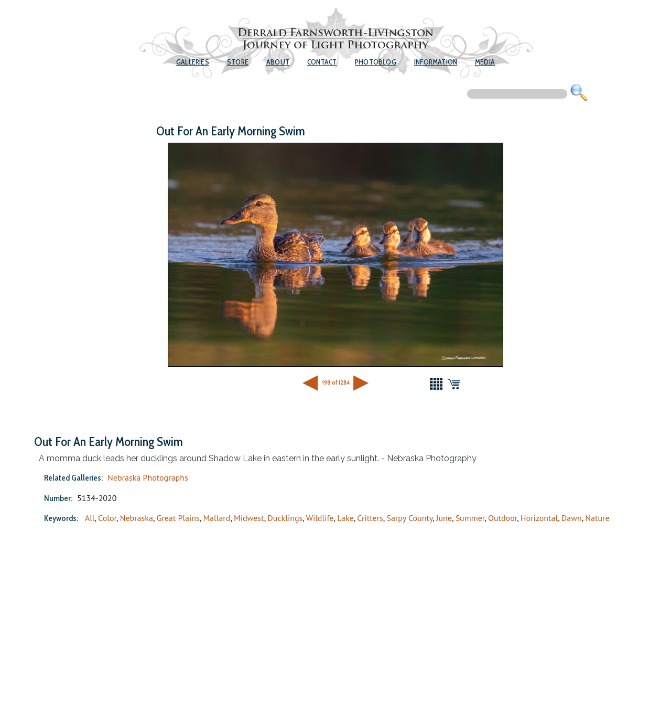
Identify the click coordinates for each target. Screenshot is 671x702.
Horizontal (539, 518)
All (90, 518)
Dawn (571, 518)
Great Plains (178, 518)
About (277, 62)
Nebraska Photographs (147, 477)
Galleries (192, 62)
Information (435, 62)
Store (237, 62)
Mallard (216, 518)
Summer (470, 518)
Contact (322, 62)
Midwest (249, 518)
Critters (370, 518)
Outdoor (502, 518)
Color (107, 518)
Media (485, 62)
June (444, 518)
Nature (597, 518)
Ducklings (284, 518)
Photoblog (375, 62)
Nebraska (136, 518)
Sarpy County (409, 518)
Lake (345, 518)
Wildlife (320, 518)
